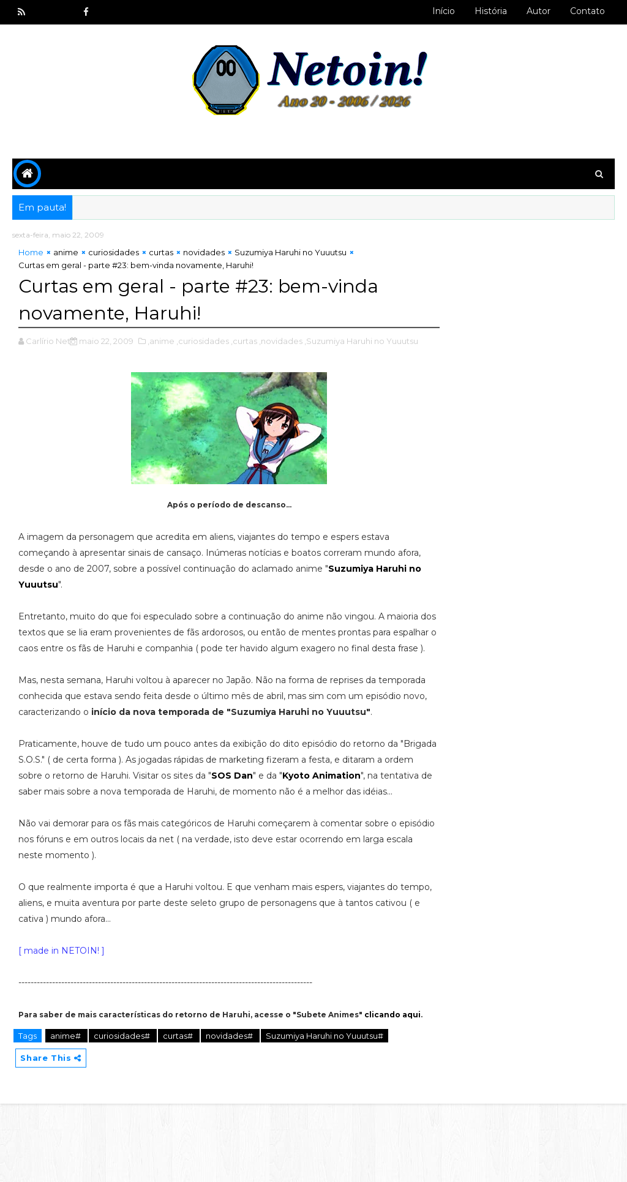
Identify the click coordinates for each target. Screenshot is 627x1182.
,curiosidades (202, 341)
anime (65, 254)
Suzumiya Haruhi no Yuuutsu (291, 254)
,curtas (244, 341)
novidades (204, 254)
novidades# (230, 1113)
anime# (66, 1113)
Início (443, 11)
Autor (538, 11)
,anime (161, 341)
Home (30, 254)
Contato (587, 11)
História (491, 11)
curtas (161, 254)
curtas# (179, 1113)
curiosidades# (123, 1113)
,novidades (280, 341)
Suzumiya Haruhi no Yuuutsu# (324, 1113)
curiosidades (113, 254)
